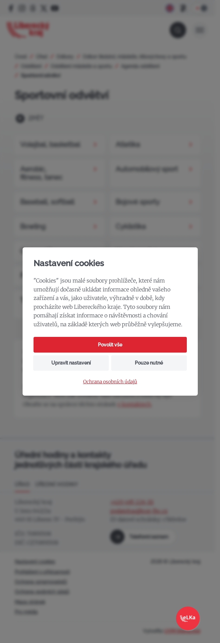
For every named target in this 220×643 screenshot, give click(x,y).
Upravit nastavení (71, 363)
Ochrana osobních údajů (110, 382)
